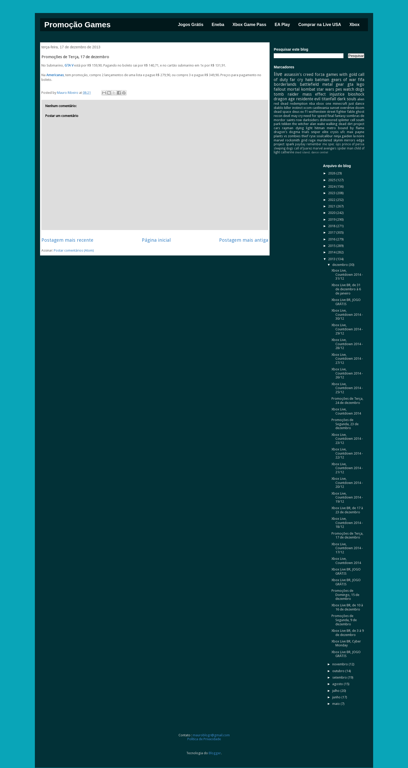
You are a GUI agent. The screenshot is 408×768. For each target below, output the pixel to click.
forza (319, 74)
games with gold (341, 74)
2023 (332, 193)
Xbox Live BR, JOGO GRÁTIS (346, 302)
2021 (332, 206)
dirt (350, 124)
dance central (319, 152)
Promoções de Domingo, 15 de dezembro (345, 595)
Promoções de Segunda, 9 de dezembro (344, 620)
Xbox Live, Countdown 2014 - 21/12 (347, 468)
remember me (317, 144)
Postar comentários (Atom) (74, 250)
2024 (332, 186)
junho (336, 697)
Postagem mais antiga (243, 240)
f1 (306, 112)
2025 (332, 180)
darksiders (311, 120)
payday (300, 144)
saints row (294, 120)
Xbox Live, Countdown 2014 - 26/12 (347, 373)
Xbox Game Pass (249, 24)
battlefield (309, 84)
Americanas (55, 75)
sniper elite (319, 132)
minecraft (340, 104)
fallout (280, 89)
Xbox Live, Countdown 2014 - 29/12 (347, 329)
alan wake (317, 124)
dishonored (328, 120)
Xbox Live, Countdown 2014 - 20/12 (347, 483)
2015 (332, 246)
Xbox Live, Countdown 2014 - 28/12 (347, 344)
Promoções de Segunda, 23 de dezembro (345, 424)
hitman (320, 128)
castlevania (321, 108)
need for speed (315, 116)
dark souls (346, 98)
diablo (278, 108)
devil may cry (292, 116)
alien (360, 99)
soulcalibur (324, 136)
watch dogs (353, 89)
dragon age (284, 98)
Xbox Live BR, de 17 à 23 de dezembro (347, 510)
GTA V (69, 65)
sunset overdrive (342, 108)
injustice (337, 94)
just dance (357, 104)
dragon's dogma (287, 132)
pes (338, 89)
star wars (325, 89)
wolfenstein (317, 112)
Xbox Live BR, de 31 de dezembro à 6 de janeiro (346, 289)
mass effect (314, 94)
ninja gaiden (343, 136)
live (278, 74)
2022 (332, 200)
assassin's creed (299, 74)
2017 (332, 232)
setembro (340, 677)
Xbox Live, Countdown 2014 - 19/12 (347, 497)
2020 (332, 213)
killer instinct (293, 108)
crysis (334, 132)
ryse (312, 136)
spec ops (334, 144)
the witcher (300, 124)
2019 (332, 219)
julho (336, 691)
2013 (332, 259)
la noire (359, 136)
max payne (355, 132)
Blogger (215, 753)
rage (312, 140)
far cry (296, 79)
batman (322, 79)
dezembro (340, 265)
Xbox (354, 24)
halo (309, 79)
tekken (286, 124)
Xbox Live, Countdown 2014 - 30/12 (347, 314)
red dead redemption (291, 104)
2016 (332, 239)
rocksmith (292, 140)
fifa (361, 79)
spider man (345, 148)
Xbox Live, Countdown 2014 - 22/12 (347, 453)
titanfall (329, 98)
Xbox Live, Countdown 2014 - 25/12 (347, 388)
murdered (324, 140)
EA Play (282, 24)
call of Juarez (303, 148)
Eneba (218, 24)
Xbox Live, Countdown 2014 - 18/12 (347, 523)
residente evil (308, 98)
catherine (287, 152)
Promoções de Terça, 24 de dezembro (347, 401)
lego (360, 84)
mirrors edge (354, 140)
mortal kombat (301, 89)
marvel (279, 140)
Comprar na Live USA (319, 24)
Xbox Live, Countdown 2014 (346, 411)
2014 (332, 252)
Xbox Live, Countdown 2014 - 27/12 (347, 359)
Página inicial (156, 240)
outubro (338, 671)
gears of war (343, 79)
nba (312, 104)
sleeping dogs (283, 148)
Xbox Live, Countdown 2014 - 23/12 (347, 439)
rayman (287, 128)
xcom (307, 108)
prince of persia (353, 144)
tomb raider (286, 94)
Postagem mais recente (67, 240)
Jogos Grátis (190, 24)
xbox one (323, 104)
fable (351, 112)
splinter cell (346, 120)
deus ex (298, 112)
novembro (340, 664)
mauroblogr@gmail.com (211, 735)
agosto (338, 684)
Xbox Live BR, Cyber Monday (346, 643)
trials (305, 132)
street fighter (336, 112)
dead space (282, 112)
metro (331, 128)
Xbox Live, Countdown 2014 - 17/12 (347, 548)
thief (305, 136)
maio (336, 704)
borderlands (285, 84)
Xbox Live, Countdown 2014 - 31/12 (347, 274)
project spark (284, 144)
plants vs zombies (287, 136)
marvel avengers (324, 148)
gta (350, 84)
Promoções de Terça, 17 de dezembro (347, 535)
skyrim (338, 140)
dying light (304, 128)
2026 (332, 173)
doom (359, 108)
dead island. (302, 152)
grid (304, 140)
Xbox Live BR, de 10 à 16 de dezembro (347, 607)
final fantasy (336, 116)
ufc (342, 132)
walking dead (336, 124)
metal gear (333, 84)
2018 (332, 226)
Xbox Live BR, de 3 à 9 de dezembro (348, 633)
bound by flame (351, 128)
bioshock (356, 94)
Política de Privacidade (204, 739)
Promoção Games (77, 24)
